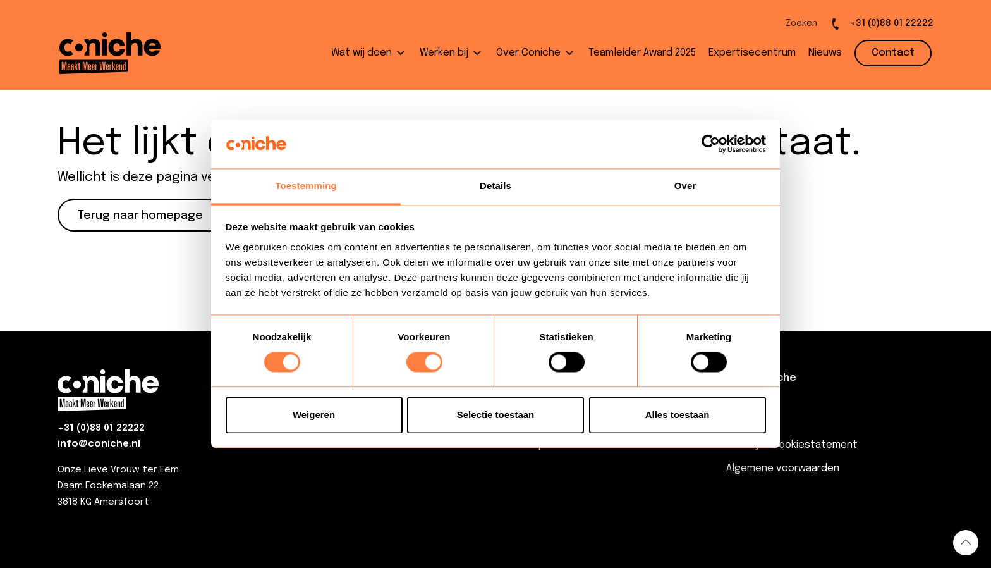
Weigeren (314, 414)
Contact (746, 421)
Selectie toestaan (496, 414)
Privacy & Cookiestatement (792, 445)
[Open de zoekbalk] (790, 24)
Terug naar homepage (140, 215)
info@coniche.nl (99, 444)
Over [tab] (685, 185)
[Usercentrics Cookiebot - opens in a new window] (710, 144)
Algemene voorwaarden (782, 468)
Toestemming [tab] (306, 185)
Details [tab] (495, 185)
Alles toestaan (677, 414)
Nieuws (743, 398)
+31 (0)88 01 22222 (101, 428)
